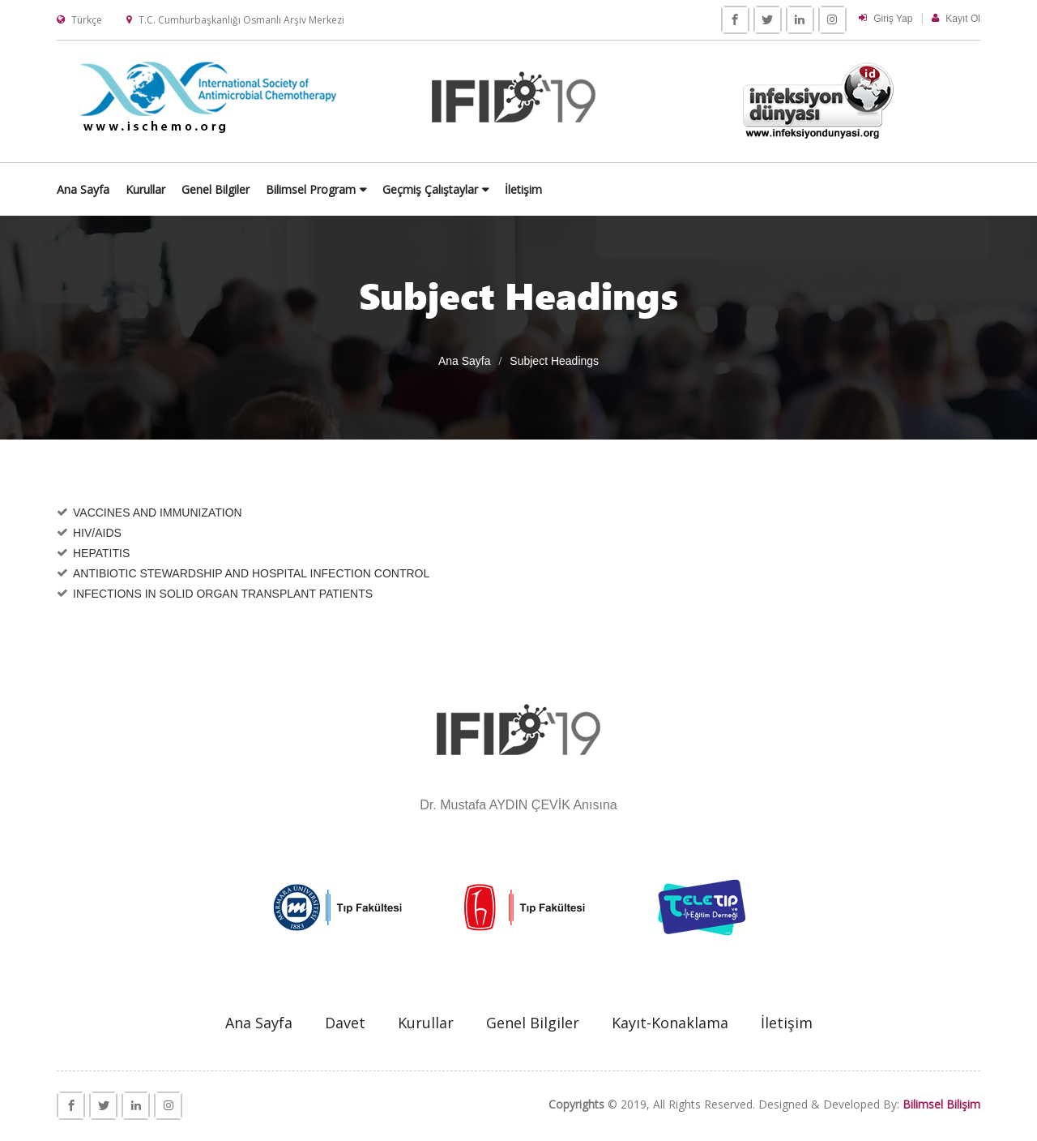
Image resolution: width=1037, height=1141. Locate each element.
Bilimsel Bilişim (941, 1105)
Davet (345, 1023)
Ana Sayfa (302, 188)
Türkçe (86, 20)
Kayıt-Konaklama (670, 1023)
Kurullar (365, 188)
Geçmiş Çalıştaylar (650, 188)
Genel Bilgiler (435, 188)
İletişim (743, 188)
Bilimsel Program (530, 188)
